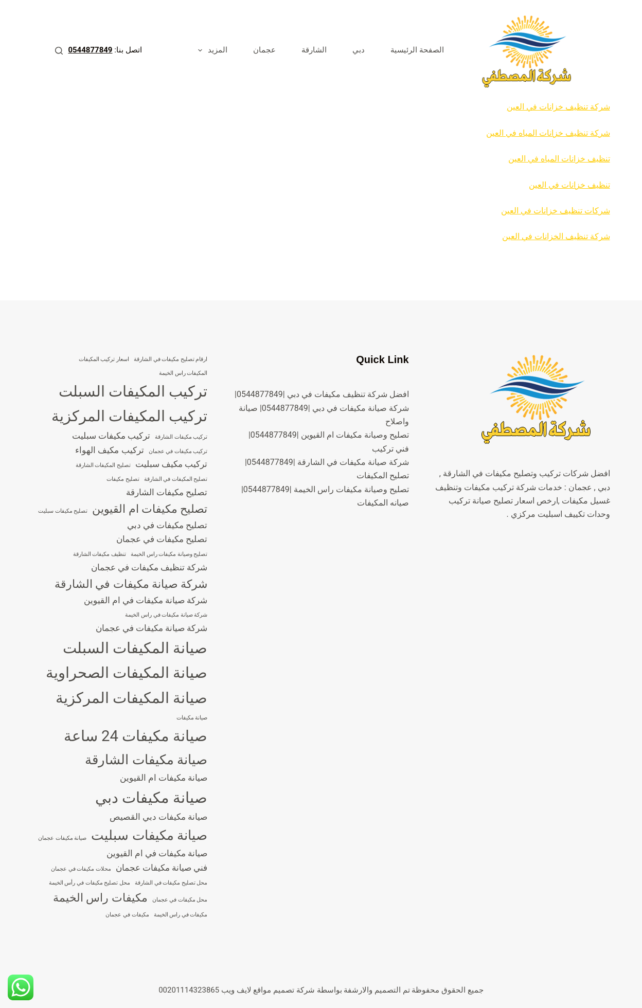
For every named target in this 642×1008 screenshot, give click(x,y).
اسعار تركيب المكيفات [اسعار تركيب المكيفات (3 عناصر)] (104, 359)
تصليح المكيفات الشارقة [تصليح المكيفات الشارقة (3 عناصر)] (103, 465)
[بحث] (59, 51)
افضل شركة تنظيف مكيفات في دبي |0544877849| (322, 394)
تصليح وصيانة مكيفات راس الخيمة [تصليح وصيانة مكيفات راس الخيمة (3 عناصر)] (169, 554)
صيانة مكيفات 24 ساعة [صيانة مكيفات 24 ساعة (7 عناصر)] (136, 736)
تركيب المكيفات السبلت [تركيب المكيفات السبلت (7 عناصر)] (133, 391)
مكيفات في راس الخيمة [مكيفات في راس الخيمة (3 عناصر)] (181, 914)
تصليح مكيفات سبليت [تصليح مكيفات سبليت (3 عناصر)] (62, 511)
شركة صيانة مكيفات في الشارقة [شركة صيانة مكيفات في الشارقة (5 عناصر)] (131, 584)
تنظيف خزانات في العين (569, 185)
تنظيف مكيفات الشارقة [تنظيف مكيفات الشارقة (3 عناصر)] (99, 554)
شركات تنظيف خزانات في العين (555, 210)
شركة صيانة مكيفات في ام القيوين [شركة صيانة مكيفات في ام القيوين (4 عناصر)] (146, 600)
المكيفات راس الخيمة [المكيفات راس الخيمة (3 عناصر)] (183, 373)
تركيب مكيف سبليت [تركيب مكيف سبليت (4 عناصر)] (171, 464)
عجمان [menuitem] (264, 50)
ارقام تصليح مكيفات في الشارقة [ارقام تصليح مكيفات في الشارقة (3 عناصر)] (171, 359)
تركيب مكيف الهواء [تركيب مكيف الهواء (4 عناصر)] (109, 450)
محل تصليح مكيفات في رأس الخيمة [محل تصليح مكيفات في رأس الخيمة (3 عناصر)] (89, 882)
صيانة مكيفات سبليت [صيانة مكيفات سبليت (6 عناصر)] (149, 835)
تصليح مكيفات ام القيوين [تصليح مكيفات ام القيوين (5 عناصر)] (149, 508)
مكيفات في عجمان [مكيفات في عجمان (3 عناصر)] (127, 914)
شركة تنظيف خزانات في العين (558, 107)
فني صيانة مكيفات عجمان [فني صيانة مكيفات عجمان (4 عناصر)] (162, 867)
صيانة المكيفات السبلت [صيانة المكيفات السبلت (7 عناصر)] (135, 648)
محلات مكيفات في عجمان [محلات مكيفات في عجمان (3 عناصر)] (81, 869)
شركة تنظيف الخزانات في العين (556, 236)
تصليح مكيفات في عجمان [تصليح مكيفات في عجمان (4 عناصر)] (162, 539)
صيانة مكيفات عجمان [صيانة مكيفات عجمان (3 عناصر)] (62, 838)
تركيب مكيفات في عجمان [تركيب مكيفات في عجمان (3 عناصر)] (178, 451)
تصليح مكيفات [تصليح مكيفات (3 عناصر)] (122, 479)
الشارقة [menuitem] (314, 50)
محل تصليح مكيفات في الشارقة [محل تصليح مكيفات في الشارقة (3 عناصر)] (171, 882)
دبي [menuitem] (358, 50)
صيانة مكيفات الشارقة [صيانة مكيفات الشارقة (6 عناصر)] (146, 759)
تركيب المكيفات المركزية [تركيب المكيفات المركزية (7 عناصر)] (129, 416)
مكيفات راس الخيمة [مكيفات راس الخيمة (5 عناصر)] (100, 897)
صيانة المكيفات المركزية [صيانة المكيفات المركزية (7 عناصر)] (132, 698)
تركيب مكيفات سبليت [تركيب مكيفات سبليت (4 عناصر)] (111, 435)
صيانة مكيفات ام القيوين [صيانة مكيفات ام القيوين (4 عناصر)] (164, 777)
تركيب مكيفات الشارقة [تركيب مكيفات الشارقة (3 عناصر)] (181, 437)
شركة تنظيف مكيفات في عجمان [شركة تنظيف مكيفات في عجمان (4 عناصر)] (149, 567)
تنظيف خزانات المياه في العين (559, 159)
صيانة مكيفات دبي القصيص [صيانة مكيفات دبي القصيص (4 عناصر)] (159, 817)
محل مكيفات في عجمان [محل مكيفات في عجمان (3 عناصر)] (180, 899)
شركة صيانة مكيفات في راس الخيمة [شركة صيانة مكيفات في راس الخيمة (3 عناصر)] (166, 614)
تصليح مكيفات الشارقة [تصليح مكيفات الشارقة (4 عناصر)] (166, 492)
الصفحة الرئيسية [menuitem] (417, 50)
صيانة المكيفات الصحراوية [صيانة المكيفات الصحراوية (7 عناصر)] (127, 672)
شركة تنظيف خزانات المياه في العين (548, 133)
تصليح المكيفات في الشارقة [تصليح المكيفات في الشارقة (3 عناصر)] (176, 479)
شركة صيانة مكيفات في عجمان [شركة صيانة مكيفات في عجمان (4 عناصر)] (152, 628)
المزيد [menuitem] (210, 50)
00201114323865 (188, 990)
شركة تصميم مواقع (283, 990)
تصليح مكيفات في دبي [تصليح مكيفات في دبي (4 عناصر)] (167, 525)
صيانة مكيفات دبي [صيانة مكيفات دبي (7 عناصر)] (151, 797)
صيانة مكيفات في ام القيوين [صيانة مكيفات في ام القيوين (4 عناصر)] (157, 853)
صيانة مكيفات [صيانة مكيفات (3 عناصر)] (192, 717)
